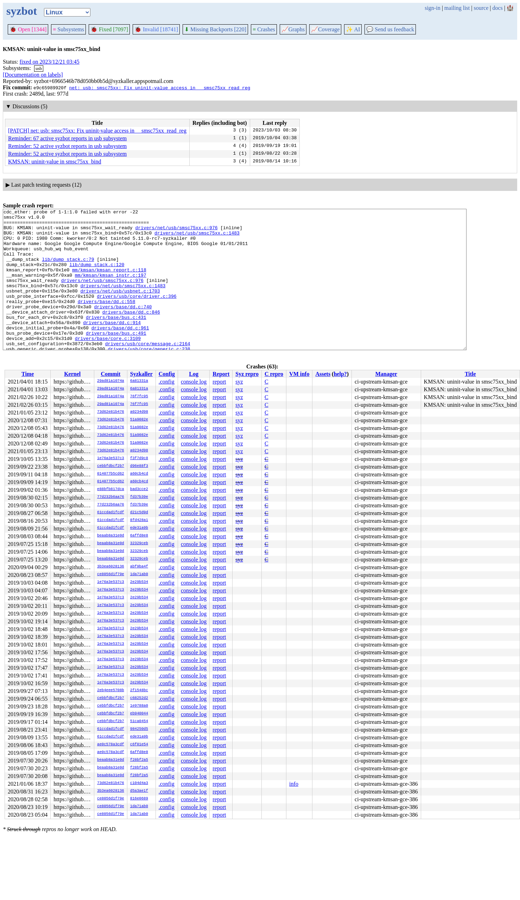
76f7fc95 (139, 396)
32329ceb (139, 543)
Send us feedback (390, 29)
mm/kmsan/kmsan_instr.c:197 (110, 288)
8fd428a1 (139, 520)
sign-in (432, 8)
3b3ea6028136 (110, 566)
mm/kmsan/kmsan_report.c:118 (109, 282)
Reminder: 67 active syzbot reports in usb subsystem (67, 138)
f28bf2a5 (139, 760)
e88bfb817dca (110, 489)
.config (167, 382)
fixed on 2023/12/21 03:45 (50, 62)
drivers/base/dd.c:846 (131, 333)
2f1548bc (139, 690)
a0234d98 (139, 412)
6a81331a (139, 381)
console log (194, 382)
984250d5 (139, 729)
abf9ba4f (139, 566)
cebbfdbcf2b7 (110, 466)
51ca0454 (139, 721)
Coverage (325, 29)
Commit (110, 374)
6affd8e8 (139, 535)
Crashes (264, 29)
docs (497, 8)
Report (221, 374)
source (481, 8)
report (219, 382)
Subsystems (68, 29)
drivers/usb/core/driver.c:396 (136, 314)
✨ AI (353, 29)
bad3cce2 (139, 489)
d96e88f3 (139, 466)
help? (340, 374)
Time (27, 374)
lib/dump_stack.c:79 (68, 269)
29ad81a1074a (110, 381)
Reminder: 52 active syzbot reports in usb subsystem (67, 146)
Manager (386, 374)
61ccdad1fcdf (110, 512)
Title (470, 374)
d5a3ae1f (139, 791)
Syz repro (247, 374)
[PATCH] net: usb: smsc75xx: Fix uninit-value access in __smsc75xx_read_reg (97, 131)
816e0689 (139, 798)
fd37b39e (139, 497)
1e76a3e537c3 (110, 458)
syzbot (21, 11)
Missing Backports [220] (215, 29)
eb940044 (139, 713)
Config (167, 374)
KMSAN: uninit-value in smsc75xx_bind (54, 162)
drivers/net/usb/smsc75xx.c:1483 (197, 238)
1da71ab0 (139, 574)
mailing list (457, 8)
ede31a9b (139, 528)
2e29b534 (139, 582)
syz (239, 382)
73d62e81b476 (110, 412)
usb (39, 68)
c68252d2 (139, 698)
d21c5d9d (139, 512)
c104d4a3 (139, 783)
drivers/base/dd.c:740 (123, 326)
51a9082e (139, 419)
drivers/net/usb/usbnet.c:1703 (120, 307)
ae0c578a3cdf (110, 744)
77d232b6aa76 (110, 497)
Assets (322, 374)
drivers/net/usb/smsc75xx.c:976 (176, 232)
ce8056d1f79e (110, 574)
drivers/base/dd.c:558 (106, 320)
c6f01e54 (139, 744)
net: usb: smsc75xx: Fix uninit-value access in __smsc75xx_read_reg (159, 87)
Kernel (72, 374)
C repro (274, 374)
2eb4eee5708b (110, 690)
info (293, 784)
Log (193, 374)
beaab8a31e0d (110, 535)
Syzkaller (141, 374)
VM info (299, 374)
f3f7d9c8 (139, 458)
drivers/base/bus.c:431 (116, 339)
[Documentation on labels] (33, 75)
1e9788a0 (139, 705)
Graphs (293, 29)
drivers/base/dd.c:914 (112, 345)
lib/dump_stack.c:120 (96, 276)
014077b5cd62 (110, 473)
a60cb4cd (139, 473)
